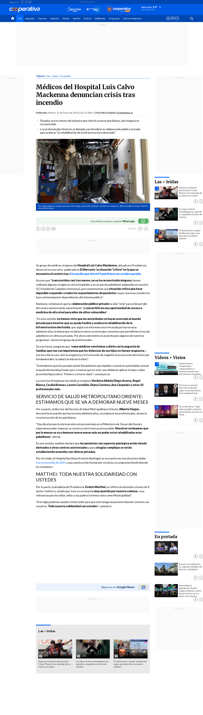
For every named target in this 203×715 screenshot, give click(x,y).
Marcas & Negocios (132, 18)
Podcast (87, 18)
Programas (114, 18)
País (20, 18)
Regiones (54, 18)
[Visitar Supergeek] (177, 21)
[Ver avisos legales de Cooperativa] (168, 21)
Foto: (40, 141)
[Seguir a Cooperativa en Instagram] (30, 2)
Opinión (76, 18)
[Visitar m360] (172, 21)
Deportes (42, 18)
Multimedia (100, 18)
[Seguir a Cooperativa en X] (26, 2)
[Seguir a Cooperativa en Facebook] (22, 2)
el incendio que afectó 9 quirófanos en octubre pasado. (105, 273)
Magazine (30, 18)
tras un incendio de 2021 (51, 462)
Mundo (66, 18)
